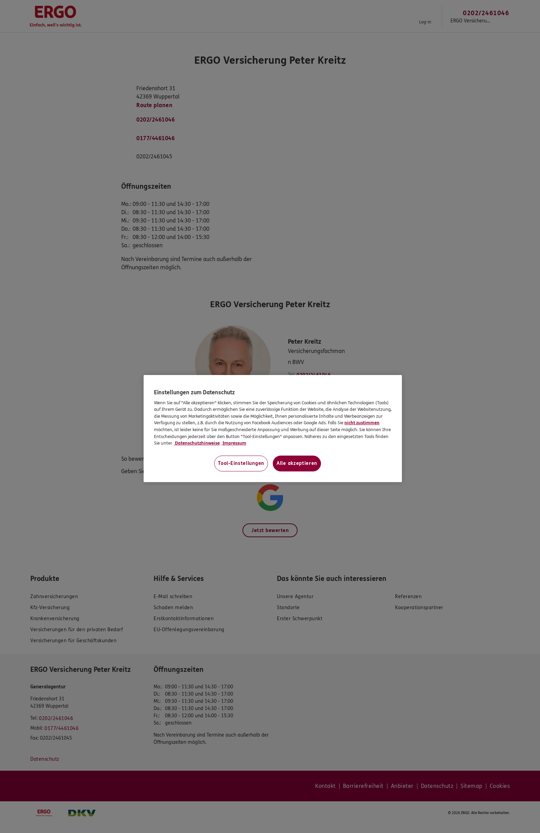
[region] (273, 428)
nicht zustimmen (362, 423)
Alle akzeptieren (297, 463)
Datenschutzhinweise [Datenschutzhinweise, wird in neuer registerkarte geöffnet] (197, 443)
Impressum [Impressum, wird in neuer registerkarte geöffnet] (233, 443)
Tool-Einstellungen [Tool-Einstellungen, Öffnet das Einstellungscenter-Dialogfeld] (241, 463)
